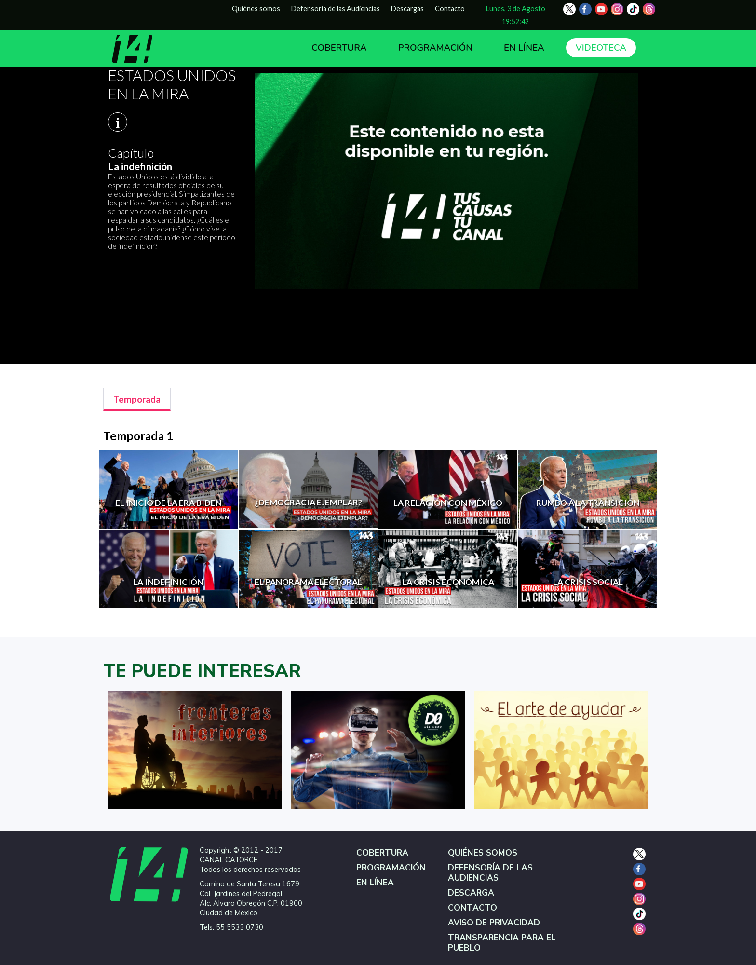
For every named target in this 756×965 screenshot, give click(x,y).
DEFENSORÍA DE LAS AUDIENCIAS (490, 872)
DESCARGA (471, 892)
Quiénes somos (256, 8)
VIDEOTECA (601, 47)
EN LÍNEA (524, 47)
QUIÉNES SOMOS (482, 852)
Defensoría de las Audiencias (335, 8)
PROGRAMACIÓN (435, 47)
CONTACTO (472, 907)
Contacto (450, 8)
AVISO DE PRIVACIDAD (494, 922)
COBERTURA (338, 47)
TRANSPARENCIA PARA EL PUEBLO (502, 942)
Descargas (407, 8)
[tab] (137, 399)
